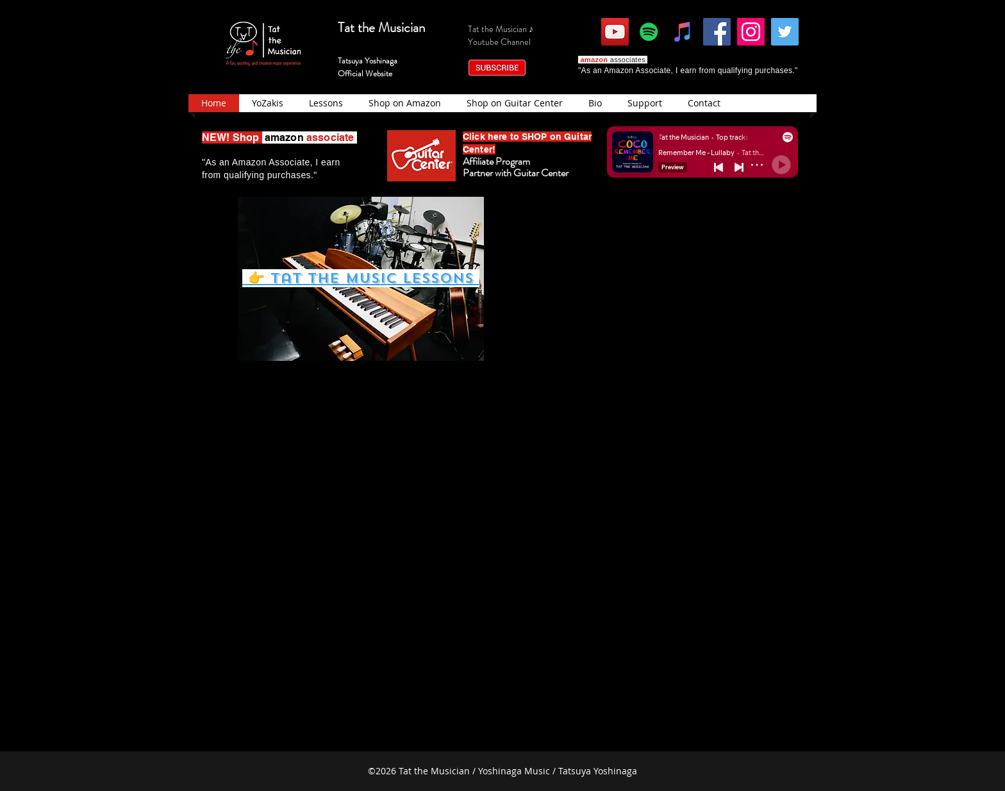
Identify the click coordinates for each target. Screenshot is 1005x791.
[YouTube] (615, 32)
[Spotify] (649, 32)
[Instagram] (751, 32)
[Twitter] (785, 32)
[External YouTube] (648, 274)
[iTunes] (683, 32)
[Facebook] (717, 32)
